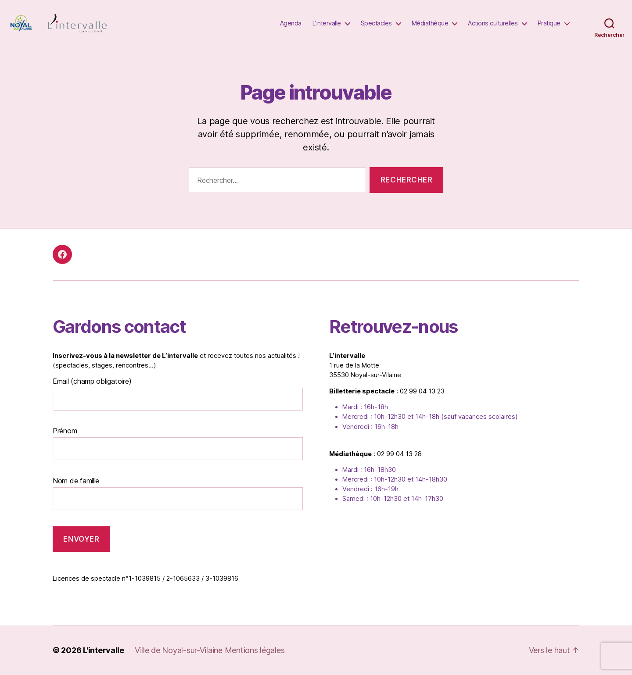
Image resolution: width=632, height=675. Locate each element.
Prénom (65, 430)
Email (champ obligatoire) (92, 381)
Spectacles (376, 23)
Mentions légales (255, 650)
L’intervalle (326, 23)
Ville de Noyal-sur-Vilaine (180, 650)
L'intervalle (103, 650)
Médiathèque (430, 23)
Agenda (291, 23)
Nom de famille (76, 480)
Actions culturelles (493, 23)
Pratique (549, 23)
